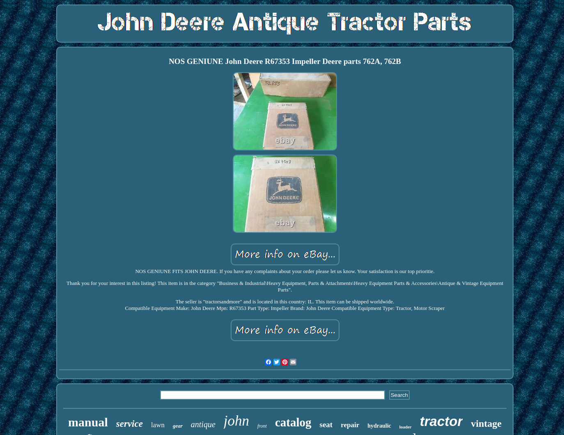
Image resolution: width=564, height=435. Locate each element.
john (236, 421)
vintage (486, 423)
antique (203, 424)
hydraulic (379, 426)
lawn (158, 425)
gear (178, 426)
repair (350, 425)
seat (326, 424)
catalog (293, 422)
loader (405, 426)
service (129, 424)
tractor (441, 421)
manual (88, 422)
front (262, 426)
